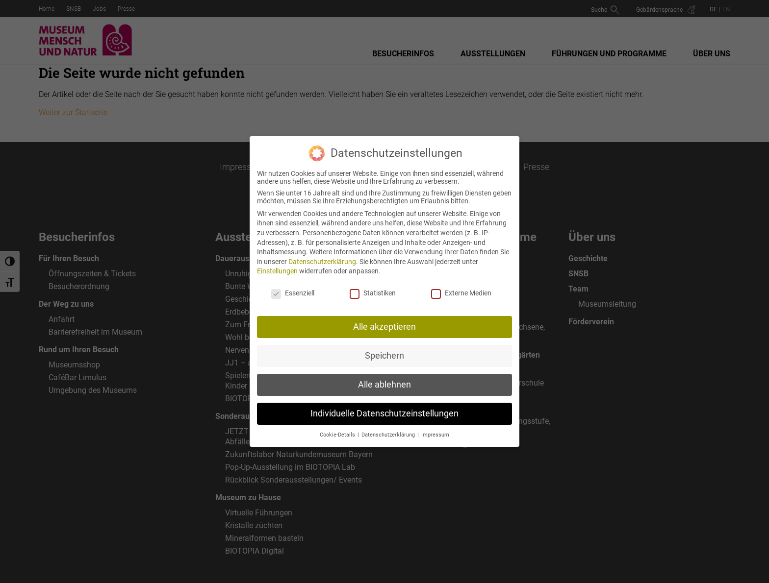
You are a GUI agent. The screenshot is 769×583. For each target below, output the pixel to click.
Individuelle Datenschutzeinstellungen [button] (384, 413)
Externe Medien (461, 293)
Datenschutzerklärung (322, 262)
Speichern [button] (384, 356)
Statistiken (373, 293)
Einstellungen (277, 271)
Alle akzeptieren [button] (384, 327)
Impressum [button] (435, 435)
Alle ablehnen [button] (384, 384)
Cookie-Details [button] (338, 435)
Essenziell (292, 293)
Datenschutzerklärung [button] (388, 435)
